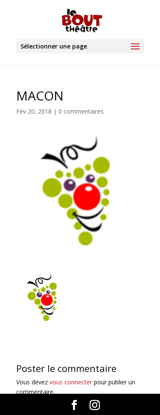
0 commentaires (81, 111)
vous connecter (70, 382)
